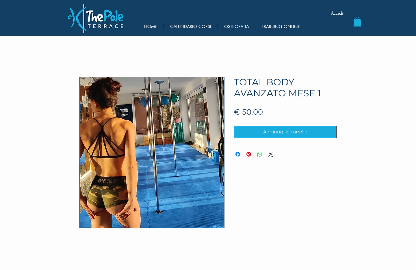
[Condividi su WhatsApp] (259, 154)
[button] (357, 21)
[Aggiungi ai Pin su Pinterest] (248, 154)
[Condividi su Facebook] (237, 154)
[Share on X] (270, 154)
